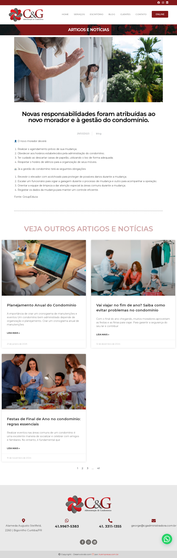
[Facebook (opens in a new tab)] (158, 2)
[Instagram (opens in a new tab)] (163, 2)
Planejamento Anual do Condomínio (41, 305)
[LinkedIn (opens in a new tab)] (166, 2)
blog (98, 133)
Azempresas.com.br (109, 554)
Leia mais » (13, 333)
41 (98, 468)
